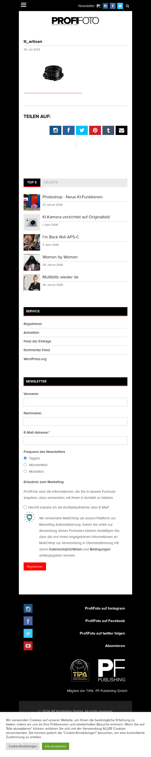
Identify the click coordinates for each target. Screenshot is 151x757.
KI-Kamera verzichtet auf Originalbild (76, 217)
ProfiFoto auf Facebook (105, 620)
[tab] (32, 183)
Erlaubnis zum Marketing (44, 481)
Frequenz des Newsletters (44, 451)
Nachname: (33, 413)
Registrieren (33, 323)
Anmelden (31, 332)
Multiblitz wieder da (60, 277)
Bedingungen (100, 549)
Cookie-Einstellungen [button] (23, 746)
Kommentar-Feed (37, 349)
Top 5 (32, 182)
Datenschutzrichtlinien (65, 549)
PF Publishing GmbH (111, 674)
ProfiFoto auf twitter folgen (102, 633)
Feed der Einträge (37, 341)
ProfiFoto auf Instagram (105, 608)
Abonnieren (115, 645)
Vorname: (31, 393)
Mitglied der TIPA (80, 674)
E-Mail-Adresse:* (37, 432)
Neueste (51, 182)
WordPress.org (35, 358)
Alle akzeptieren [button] (55, 746)
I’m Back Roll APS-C (60, 237)
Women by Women (60, 257)
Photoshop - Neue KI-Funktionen (72, 197)
